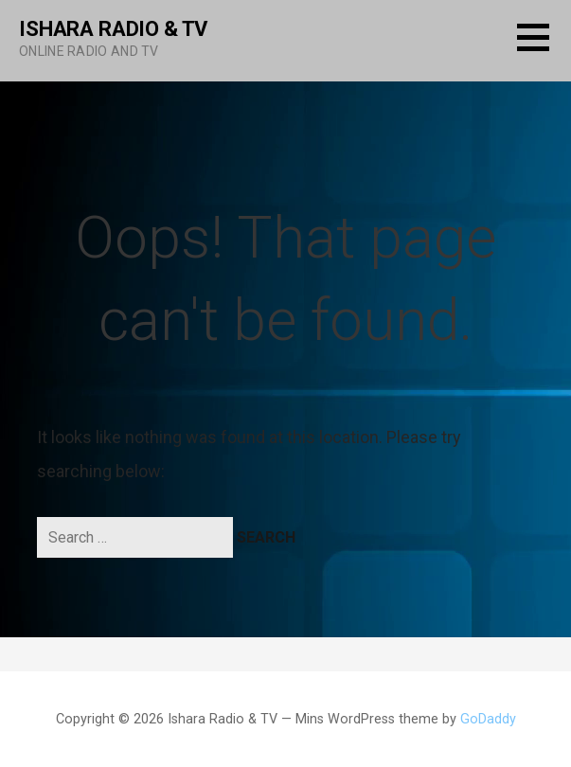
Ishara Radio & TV (113, 29)
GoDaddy (488, 719)
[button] (544, 48)
